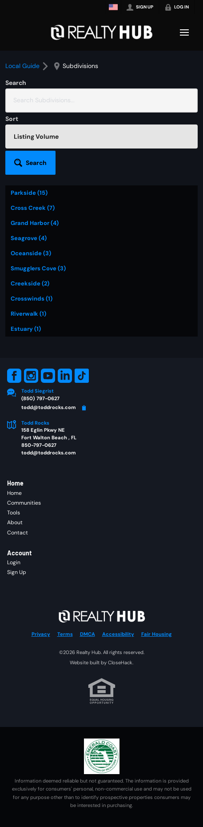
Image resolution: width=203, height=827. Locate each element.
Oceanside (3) (31, 253)
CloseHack (120, 662)
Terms (65, 634)
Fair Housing (156, 634)
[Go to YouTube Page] (48, 376)
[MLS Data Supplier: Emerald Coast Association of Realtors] (101, 756)
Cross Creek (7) (33, 208)
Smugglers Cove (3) (38, 268)
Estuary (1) (26, 329)
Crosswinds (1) (31, 298)
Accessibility (118, 634)
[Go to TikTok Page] (82, 376)
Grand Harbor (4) (35, 223)
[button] (30, 163)
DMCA (87, 634)
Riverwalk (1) (28, 313)
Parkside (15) (29, 193)
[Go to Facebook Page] (14, 376)
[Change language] (113, 7)
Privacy (41, 634)
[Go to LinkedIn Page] (65, 376)
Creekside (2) (30, 283)
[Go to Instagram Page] (31, 376)
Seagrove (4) (29, 238)
